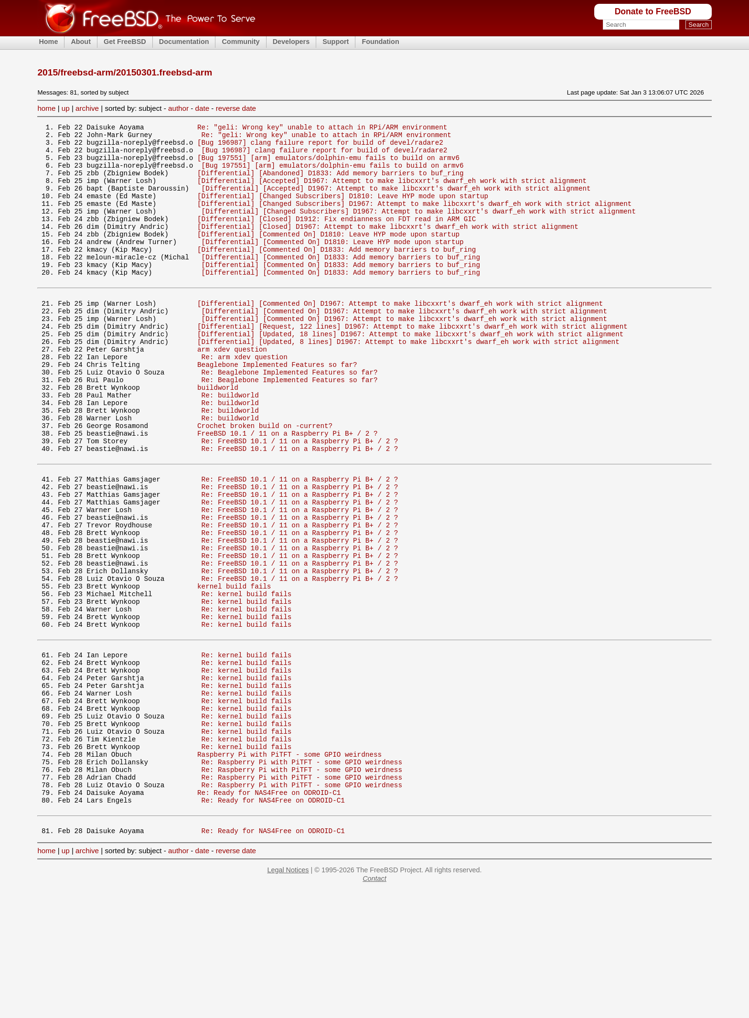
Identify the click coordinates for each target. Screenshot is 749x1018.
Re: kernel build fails (247, 679)
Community (240, 41)
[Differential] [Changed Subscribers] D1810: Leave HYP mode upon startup (342, 209)
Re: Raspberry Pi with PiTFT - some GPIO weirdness (302, 877)
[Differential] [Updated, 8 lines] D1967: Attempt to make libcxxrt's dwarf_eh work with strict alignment (408, 381)
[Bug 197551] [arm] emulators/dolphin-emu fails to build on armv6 (328, 164)
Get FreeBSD (125, 41)
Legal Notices (288, 997)
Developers (291, 41)
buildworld (217, 435)
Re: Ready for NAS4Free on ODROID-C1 (269, 914)
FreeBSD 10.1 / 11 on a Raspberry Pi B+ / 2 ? (287, 490)
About (81, 41)
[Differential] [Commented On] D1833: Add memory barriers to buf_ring (336, 273)
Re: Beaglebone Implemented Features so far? (290, 417)
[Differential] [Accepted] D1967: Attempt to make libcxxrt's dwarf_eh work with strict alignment (392, 191)
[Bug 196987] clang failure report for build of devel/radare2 (320, 146)
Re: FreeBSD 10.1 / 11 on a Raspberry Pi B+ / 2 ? (300, 499)
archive (87, 108)
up (66, 108)
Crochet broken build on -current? (264, 481)
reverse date (236, 108)
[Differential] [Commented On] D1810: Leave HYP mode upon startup (328, 255)
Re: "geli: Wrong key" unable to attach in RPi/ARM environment (322, 128)
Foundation (380, 41)
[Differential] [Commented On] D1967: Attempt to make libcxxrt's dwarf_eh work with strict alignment (400, 336)
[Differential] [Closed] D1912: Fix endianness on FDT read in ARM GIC (336, 237)
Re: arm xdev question (245, 399)
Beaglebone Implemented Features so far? (277, 408)
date (202, 108)
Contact (374, 1006)
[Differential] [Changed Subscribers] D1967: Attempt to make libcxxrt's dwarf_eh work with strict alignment (414, 219)
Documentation (184, 41)
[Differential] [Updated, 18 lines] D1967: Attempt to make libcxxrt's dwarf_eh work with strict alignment (410, 372)
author (178, 108)
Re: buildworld (230, 445)
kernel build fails (234, 670)
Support (335, 41)
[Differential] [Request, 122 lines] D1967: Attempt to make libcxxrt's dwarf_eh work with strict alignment (412, 363)
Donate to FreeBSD (653, 11)
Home (48, 41)
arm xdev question (232, 390)
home (46, 108)
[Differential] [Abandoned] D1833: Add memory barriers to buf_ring (330, 182)
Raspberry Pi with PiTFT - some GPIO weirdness (289, 868)
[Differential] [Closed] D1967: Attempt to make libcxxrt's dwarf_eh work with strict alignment (387, 246)
